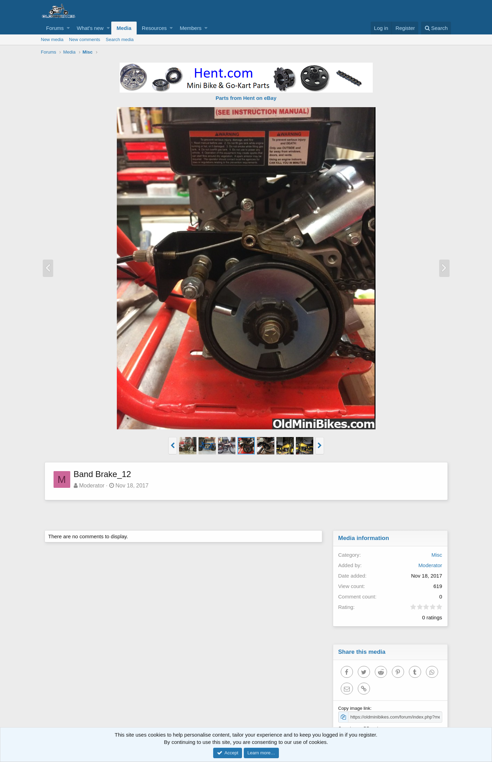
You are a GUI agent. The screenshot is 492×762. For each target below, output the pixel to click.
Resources (154, 28)
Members (191, 28)
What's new (90, 28)
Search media (120, 39)
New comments (84, 39)
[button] (68, 28)
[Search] (436, 28)
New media (52, 39)
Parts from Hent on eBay (246, 98)
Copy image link (354, 708)
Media (123, 28)
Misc (436, 555)
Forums (55, 28)
